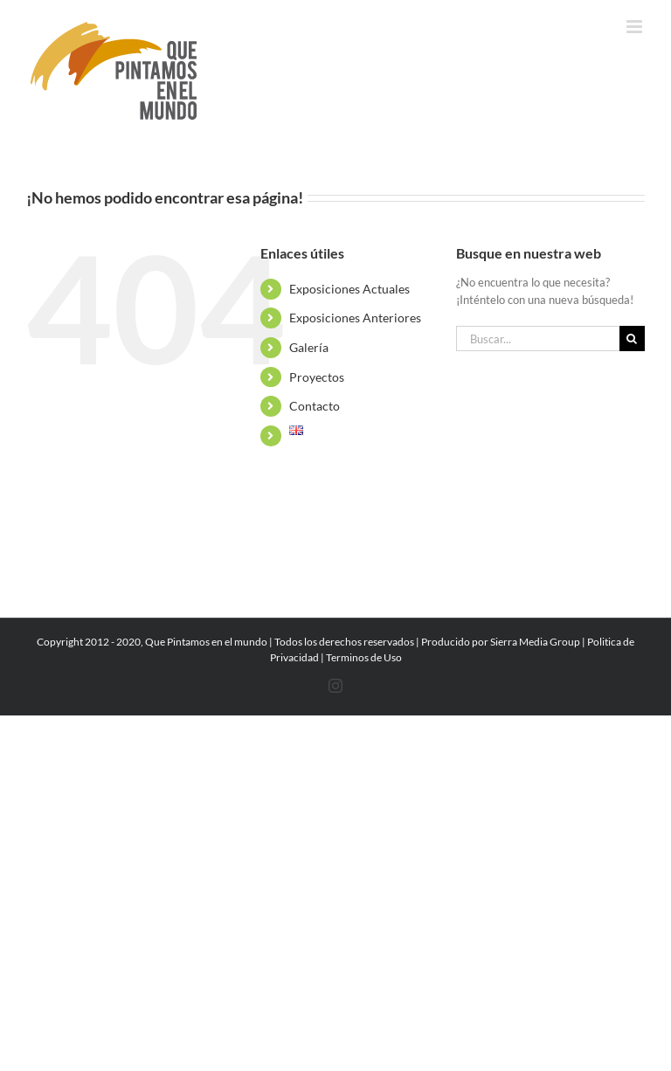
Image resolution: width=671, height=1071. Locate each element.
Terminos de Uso (364, 657)
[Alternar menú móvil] (635, 26)
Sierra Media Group (535, 641)
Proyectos (316, 377)
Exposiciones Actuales (349, 288)
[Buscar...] (537, 338)
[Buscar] (632, 338)
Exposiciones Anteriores (355, 317)
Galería (309, 347)
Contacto (314, 405)
